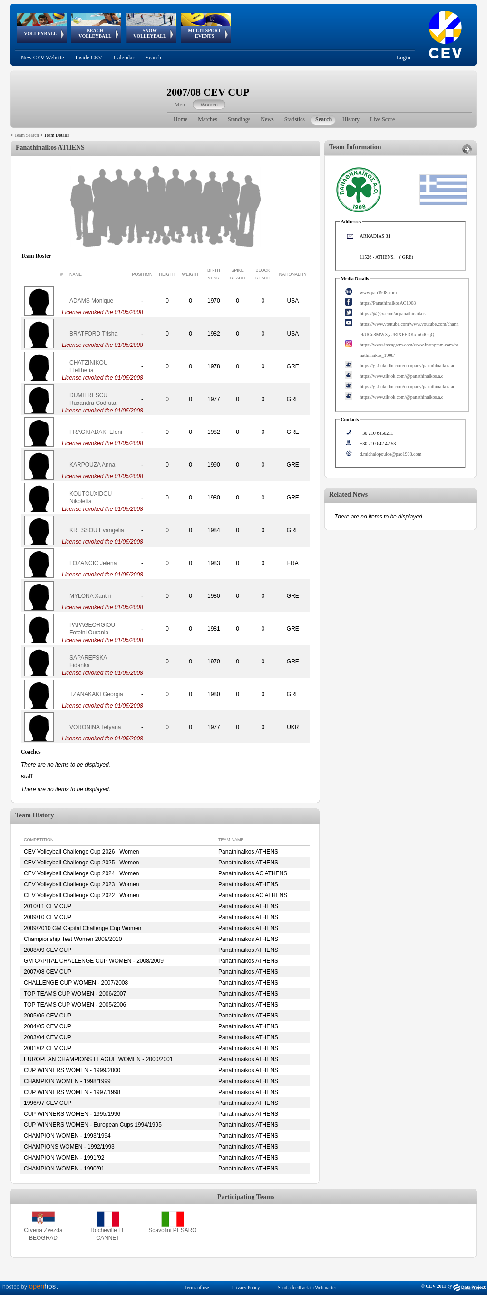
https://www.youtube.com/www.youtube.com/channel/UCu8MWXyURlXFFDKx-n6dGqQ (409, 329)
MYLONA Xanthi (90, 596)
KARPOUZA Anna (92, 464)
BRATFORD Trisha (93, 333)
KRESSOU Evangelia (96, 530)
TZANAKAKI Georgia (96, 694)
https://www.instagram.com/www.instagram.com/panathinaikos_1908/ (409, 350)
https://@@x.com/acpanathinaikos (393, 313)
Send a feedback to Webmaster (307, 1287)
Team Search (26, 135)
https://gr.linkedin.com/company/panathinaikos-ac (408, 365)
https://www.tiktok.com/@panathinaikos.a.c (402, 376)
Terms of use (197, 1287)
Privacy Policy (246, 1287)
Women (209, 104)
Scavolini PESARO (172, 1230)
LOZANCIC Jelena (93, 563)
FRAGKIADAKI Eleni (95, 432)
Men (180, 104)
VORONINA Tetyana (95, 727)
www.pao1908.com (378, 292)
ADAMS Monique (91, 300)
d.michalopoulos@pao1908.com (391, 454)
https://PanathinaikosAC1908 (388, 303)
